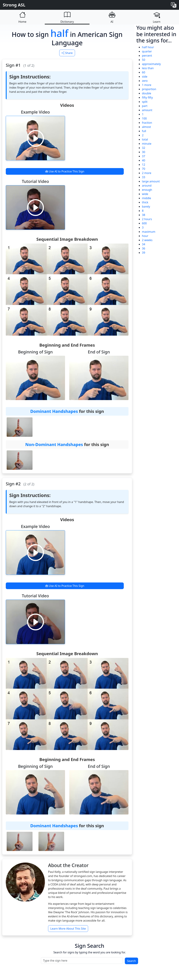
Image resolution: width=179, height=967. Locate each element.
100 (144, 118)
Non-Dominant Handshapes (54, 444)
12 (143, 164)
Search (131, 961)
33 (143, 177)
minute (146, 144)
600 (144, 223)
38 (143, 215)
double (146, 93)
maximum (148, 232)
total (145, 139)
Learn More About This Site (68, 928)
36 (143, 248)
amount (147, 110)
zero (145, 81)
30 (143, 152)
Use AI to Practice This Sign (64, 171)
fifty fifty (147, 97)
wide (145, 194)
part (144, 106)
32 (143, 148)
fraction (147, 123)
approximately (151, 64)
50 (143, 60)
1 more (146, 85)
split (145, 102)
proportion (149, 89)
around (147, 185)
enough (147, 190)
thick (145, 202)
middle (146, 198)
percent (147, 55)
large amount (151, 181)
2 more (146, 173)
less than (148, 68)
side (144, 76)
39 (143, 253)
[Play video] (35, 138)
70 (143, 169)
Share (67, 53)
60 (143, 72)
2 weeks (147, 240)
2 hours (147, 219)
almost (146, 127)
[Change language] (173, 5)
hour (145, 236)
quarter (147, 51)
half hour (148, 47)
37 (143, 156)
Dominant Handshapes (54, 411)
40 (143, 160)
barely (146, 206)
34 (143, 244)
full (144, 131)
